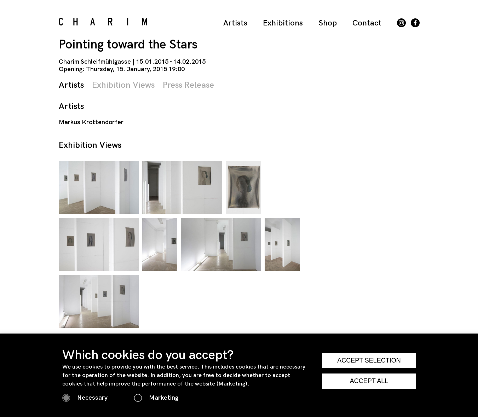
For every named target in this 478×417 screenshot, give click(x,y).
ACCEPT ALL (369, 380)
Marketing (163, 397)
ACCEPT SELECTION (369, 360)
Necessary (92, 397)
